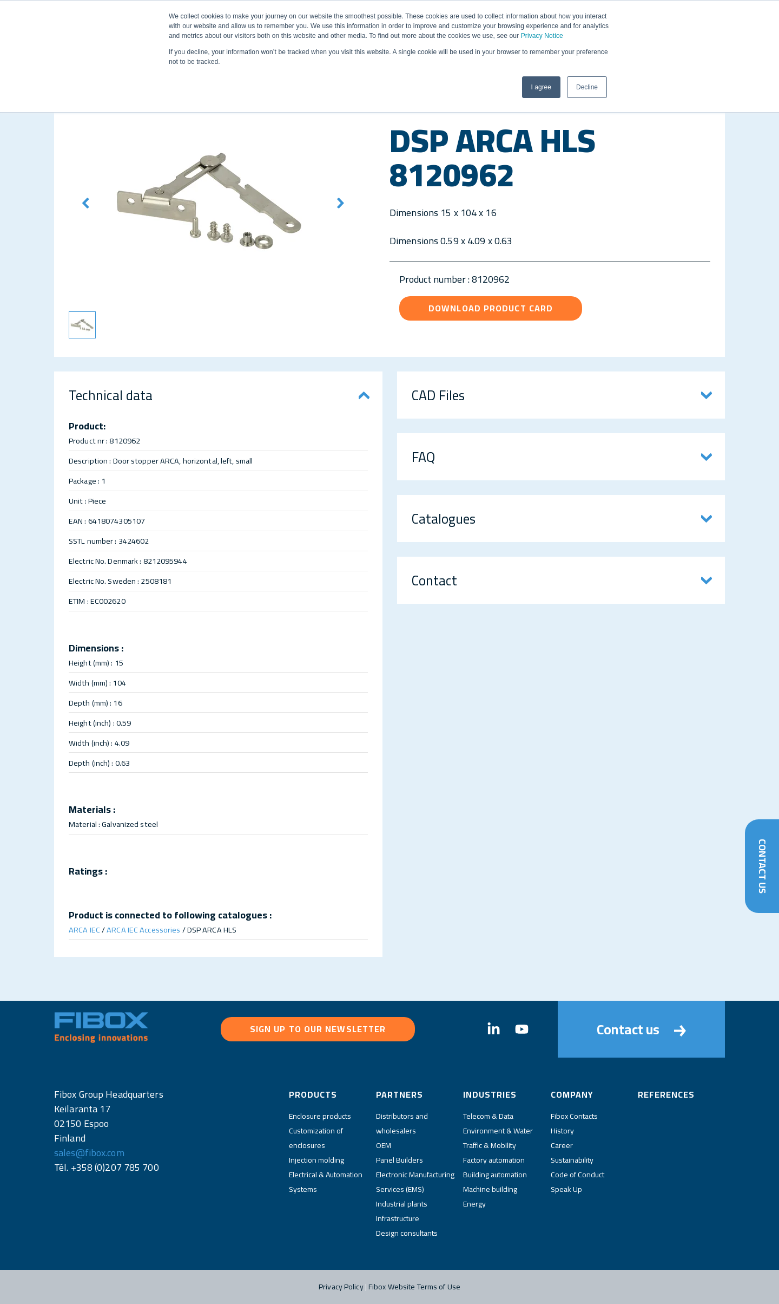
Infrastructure (397, 1218)
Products (313, 1094)
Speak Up (566, 1189)
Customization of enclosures (316, 1138)
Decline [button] (587, 87)
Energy (474, 1204)
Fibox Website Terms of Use (414, 1287)
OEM (383, 1145)
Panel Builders (399, 1160)
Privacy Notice (542, 36)
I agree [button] (541, 87)
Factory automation (494, 1160)
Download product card (490, 308)
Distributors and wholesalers (402, 1123)
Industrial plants (401, 1204)
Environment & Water (498, 1131)
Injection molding (316, 1160)
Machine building (490, 1189)
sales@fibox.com (89, 1153)
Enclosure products (320, 1116)
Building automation (495, 1175)
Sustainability (572, 1160)
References (666, 1094)
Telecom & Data (488, 1116)
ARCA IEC (84, 929)
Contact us (641, 1029)
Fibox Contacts (574, 1116)
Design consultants (407, 1233)
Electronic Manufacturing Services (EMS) (415, 1182)
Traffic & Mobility (489, 1145)
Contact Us (762, 866)
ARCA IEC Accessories (143, 929)
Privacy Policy (341, 1287)
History (562, 1131)
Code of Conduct (577, 1175)
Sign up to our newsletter (318, 1029)
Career (562, 1145)
